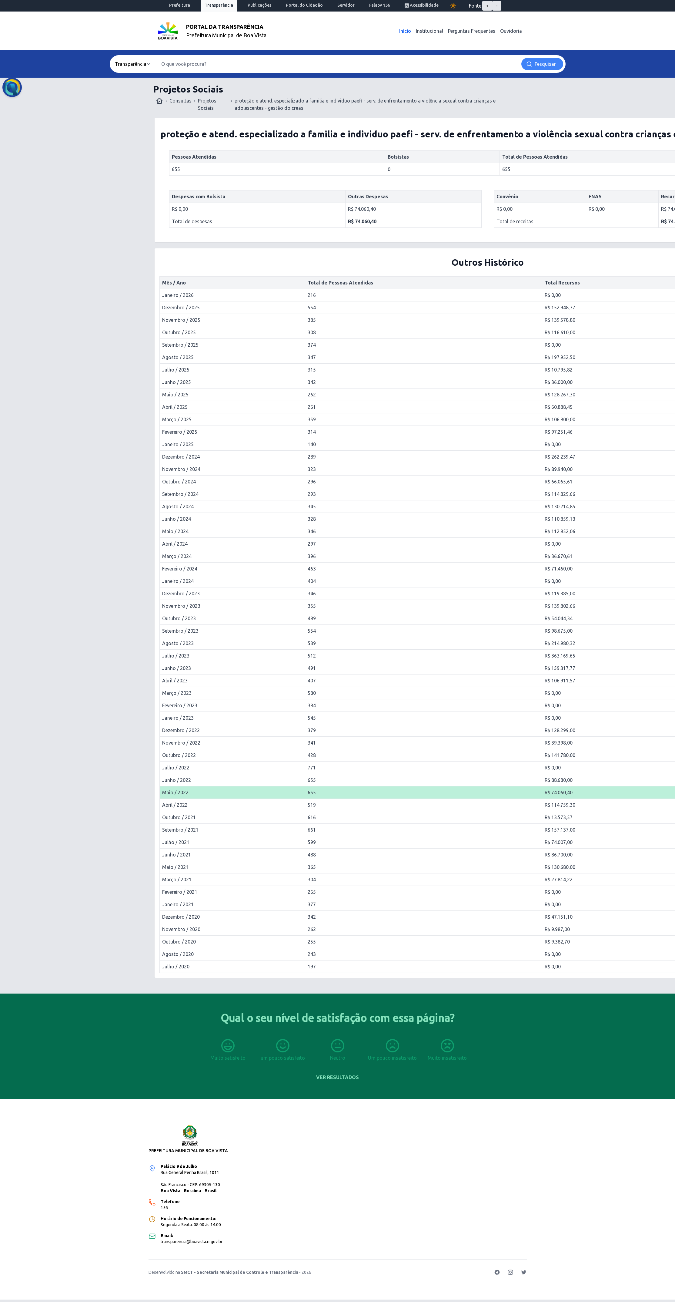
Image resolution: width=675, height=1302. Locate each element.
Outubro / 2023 (179, 618)
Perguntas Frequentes (471, 31)
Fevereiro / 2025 (179, 432)
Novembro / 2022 (181, 742)
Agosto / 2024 (178, 506)
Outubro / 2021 (179, 817)
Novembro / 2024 (181, 469)
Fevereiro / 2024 (179, 568)
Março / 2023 (177, 693)
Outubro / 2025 (179, 332)
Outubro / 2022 (179, 755)
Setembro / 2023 (180, 631)
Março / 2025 (177, 419)
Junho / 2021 (176, 854)
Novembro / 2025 (181, 320)
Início (405, 31)
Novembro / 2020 (181, 929)
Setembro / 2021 (180, 830)
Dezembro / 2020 (181, 917)
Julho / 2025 (175, 369)
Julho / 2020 (175, 966)
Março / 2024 (177, 556)
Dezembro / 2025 (181, 307)
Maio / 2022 (175, 792)
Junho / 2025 (176, 382)
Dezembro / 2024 (181, 456)
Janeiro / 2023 (178, 718)
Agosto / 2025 (178, 357)
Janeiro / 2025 (178, 444)
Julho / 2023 (175, 655)
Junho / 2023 (176, 668)
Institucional (429, 31)
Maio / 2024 (175, 531)
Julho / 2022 (175, 767)
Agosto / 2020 (178, 954)
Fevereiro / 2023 (179, 705)
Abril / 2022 (175, 805)
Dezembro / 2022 (181, 730)
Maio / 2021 (175, 867)
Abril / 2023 (175, 680)
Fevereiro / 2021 (179, 892)
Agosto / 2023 (178, 643)
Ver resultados (337, 1077)
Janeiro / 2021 (178, 904)
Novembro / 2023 (181, 606)
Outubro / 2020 (179, 941)
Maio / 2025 (175, 394)
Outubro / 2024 (179, 481)
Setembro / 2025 (180, 345)
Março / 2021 (177, 879)
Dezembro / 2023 (181, 593)
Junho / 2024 (176, 519)
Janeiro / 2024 (178, 581)
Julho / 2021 (175, 842)
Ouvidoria (511, 31)
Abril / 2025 (175, 407)
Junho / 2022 (176, 780)
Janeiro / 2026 (178, 295)
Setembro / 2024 (180, 494)
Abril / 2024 (175, 544)
